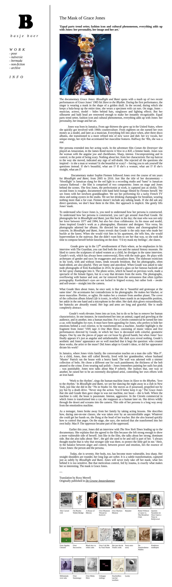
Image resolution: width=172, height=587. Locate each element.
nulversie (17, 57)
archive (15, 68)
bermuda (16, 60)
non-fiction (18, 64)
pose (14, 53)
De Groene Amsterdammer (100, 480)
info (17, 77)
